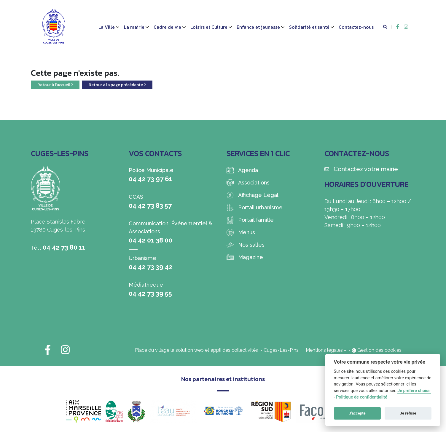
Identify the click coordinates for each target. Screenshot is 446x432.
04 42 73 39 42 (151, 267)
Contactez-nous (356, 26)
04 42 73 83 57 (150, 205)
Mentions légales (324, 350)
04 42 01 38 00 (150, 240)
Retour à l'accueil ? (55, 85)
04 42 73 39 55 (150, 293)
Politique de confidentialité (361, 397)
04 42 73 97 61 (150, 179)
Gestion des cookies (379, 350)
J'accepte (357, 413)
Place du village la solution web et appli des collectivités (196, 350)
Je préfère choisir (414, 390)
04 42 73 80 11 (64, 247)
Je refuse (408, 413)
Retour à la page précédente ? (117, 85)
